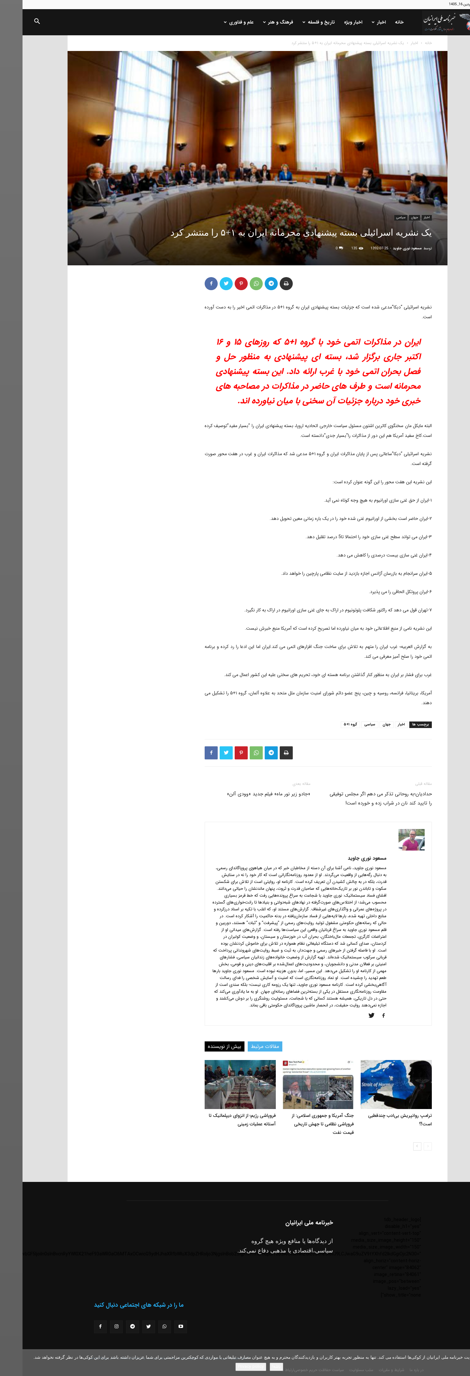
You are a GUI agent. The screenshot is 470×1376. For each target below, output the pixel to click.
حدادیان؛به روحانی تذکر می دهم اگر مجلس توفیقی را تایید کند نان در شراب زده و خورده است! (358, 798)
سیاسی (378, 217)
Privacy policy (228, 1366)
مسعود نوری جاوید (384, 248)
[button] (14, 22)
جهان (392, 217)
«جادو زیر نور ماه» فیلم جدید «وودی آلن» (246, 794)
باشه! (254, 1366)
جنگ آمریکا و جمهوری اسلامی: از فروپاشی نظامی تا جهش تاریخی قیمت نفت (300, 1124)
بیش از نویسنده (202, 1046)
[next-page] (395, 1146)
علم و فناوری (216, 22)
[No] (462, 1362)
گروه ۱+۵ (328, 724)
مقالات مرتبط (242, 1046)
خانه (376, 22)
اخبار (356, 22)
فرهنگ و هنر (256, 22)
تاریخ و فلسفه (296, 22)
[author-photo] (389, 849)
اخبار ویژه (330, 22)
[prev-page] (405, 1146)
